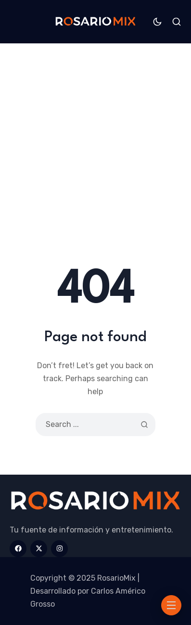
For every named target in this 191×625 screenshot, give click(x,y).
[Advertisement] (95, 163)
